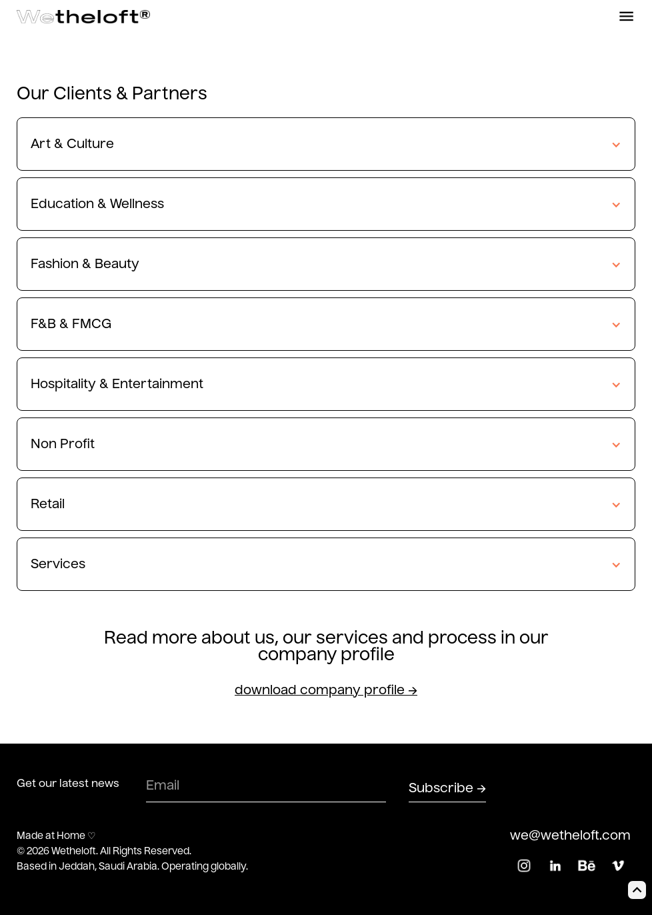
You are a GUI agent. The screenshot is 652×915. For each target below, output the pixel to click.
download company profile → (326, 690)
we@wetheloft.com (570, 836)
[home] (83, 17)
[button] (326, 144)
